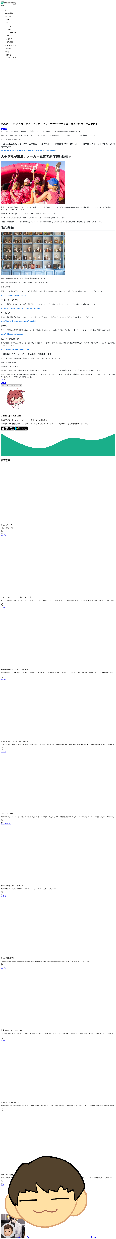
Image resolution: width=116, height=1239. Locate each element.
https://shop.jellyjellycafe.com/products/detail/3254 (18, 321)
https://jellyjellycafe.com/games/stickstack (15, 349)
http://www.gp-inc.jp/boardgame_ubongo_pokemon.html (20, 308)
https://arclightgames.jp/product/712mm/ (15, 295)
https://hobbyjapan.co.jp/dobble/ (12, 334)
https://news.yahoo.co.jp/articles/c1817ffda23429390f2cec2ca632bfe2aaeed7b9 (29, 151)
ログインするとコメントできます (11, 385)
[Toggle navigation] (14, 3)
